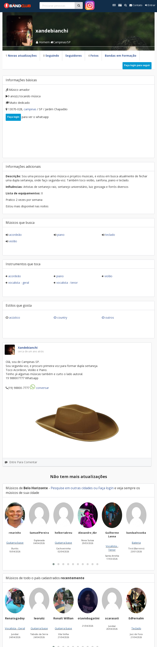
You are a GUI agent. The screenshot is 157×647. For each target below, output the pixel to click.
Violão (12, 241)
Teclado (109, 235)
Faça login (13, 117)
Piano (60, 235)
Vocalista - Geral (18, 283)
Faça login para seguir (137, 65)
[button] (53, 564)
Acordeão (15, 235)
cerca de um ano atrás (31, 351)
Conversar (39, 388)
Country (62, 317)
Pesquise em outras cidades (72, 488)
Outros (109, 317)
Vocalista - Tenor (67, 283)
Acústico (14, 317)
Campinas (30, 109)
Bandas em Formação (120, 55)
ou (95, 488)
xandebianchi (28, 347)
